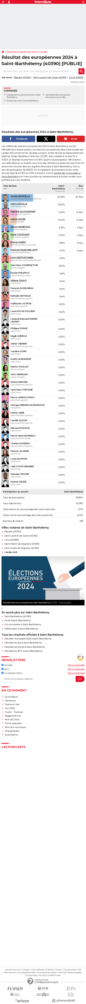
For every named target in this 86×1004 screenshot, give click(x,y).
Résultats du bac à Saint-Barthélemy (23, 642)
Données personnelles (27, 973)
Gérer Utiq (62, 973)
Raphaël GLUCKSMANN (22, 211)
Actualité (7, 665)
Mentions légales (75, 973)
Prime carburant (13, 723)
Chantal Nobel (12, 731)
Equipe (26, 970)
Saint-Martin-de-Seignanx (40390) (21, 544)
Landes (43, 52)
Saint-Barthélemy (53, 95)
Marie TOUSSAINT (20, 234)
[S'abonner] (43, 679)
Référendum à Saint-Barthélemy (21, 628)
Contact (58, 970)
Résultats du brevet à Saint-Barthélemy (24, 647)
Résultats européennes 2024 (22, 52)
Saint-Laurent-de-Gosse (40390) (49, 77)
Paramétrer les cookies (46, 973)
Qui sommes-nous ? (13, 970)
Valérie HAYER (17, 219)
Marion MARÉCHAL (20, 226)
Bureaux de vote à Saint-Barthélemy (23, 101)
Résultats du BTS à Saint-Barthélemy (23, 651)
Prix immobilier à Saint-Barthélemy (22, 624)
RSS (79, 970)
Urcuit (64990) (76, 77)
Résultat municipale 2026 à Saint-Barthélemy (27, 638)
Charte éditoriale (37, 970)
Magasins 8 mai (13, 715)
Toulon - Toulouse (14, 712)
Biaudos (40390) (22, 77)
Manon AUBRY (18, 242)
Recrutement (10, 973)
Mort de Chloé (12, 719)
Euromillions (11, 697)
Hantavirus (10, 700)
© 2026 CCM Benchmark (50, 975)
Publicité (49, 970)
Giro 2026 (10, 708)
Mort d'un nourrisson (15, 727)
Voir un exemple (76, 665)
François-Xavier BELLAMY (24, 249)
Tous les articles (69, 970)
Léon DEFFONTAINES (21, 257)
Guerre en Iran (12, 704)
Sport (5, 669)
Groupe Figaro (32, 975)
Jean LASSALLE (18, 203)
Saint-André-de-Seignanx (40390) (21, 548)
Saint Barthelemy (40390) (17, 616)
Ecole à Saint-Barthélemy (17, 620)
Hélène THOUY (18, 280)
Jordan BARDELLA (20, 196)
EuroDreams (11, 734)
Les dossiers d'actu (11, 673)
